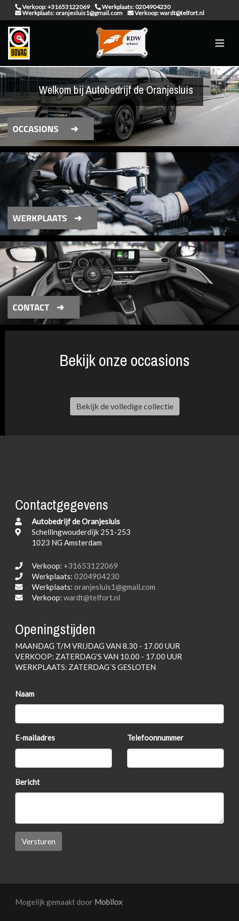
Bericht (27, 781)
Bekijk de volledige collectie (124, 406)
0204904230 (96, 576)
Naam (24, 693)
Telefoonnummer (155, 737)
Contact (31, 307)
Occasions (35, 129)
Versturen (38, 841)
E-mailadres (35, 737)
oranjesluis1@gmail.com (114, 586)
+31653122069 (91, 565)
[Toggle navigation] (220, 43)
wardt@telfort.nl (92, 597)
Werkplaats (40, 218)
